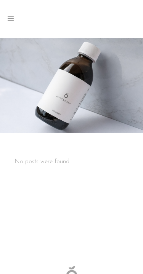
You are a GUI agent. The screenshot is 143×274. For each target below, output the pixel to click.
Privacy (91, 214)
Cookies (110, 214)
